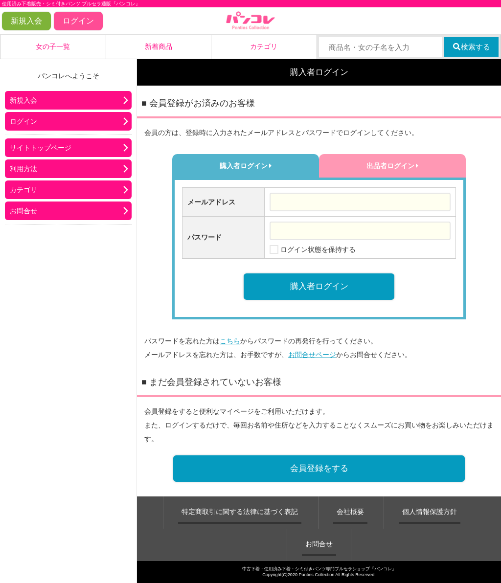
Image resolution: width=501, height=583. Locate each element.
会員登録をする (319, 468)
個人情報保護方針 (429, 512)
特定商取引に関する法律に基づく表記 (240, 512)
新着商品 (158, 46)
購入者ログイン (246, 166)
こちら (230, 341)
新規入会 (26, 21)
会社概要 (350, 512)
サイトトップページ (40, 148)
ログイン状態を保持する (318, 249)
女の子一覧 (53, 46)
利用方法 (23, 169)
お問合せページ (312, 355)
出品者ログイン (392, 166)
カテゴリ (263, 46)
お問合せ (23, 211)
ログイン (78, 21)
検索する (471, 47)
